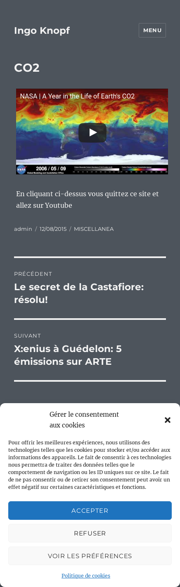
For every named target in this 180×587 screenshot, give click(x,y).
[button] (167, 420)
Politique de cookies (86, 576)
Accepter (90, 510)
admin (23, 228)
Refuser (90, 533)
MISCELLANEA (94, 228)
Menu (152, 30)
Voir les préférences (90, 556)
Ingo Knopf (42, 30)
